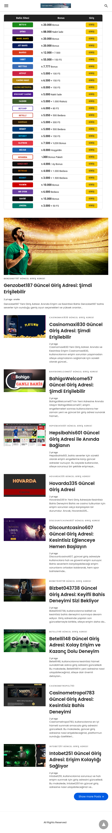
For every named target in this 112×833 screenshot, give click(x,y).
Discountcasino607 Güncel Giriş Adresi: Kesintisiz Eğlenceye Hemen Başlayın (72, 537)
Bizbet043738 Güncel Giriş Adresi (70, 581)
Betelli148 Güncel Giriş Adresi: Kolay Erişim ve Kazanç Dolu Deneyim (75, 645)
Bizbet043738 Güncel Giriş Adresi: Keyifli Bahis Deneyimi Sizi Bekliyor (77, 594)
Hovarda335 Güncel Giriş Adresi (69, 476)
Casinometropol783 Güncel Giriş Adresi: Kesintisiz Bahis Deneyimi (72, 702)
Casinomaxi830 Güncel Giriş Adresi (71, 317)
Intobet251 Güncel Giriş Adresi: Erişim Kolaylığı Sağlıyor (75, 759)
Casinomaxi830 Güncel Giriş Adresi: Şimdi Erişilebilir (76, 330)
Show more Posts (90, 796)
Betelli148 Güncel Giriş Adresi (68, 631)
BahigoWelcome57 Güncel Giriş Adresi (73, 371)
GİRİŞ (91, 25)
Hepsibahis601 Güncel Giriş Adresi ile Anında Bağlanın (74, 439)
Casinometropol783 (61, 685)
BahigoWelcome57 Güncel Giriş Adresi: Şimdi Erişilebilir (71, 385)
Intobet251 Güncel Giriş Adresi (68, 746)
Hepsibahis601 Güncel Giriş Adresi (70, 425)
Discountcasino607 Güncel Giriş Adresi (74, 520)
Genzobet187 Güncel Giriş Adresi (24, 278)
